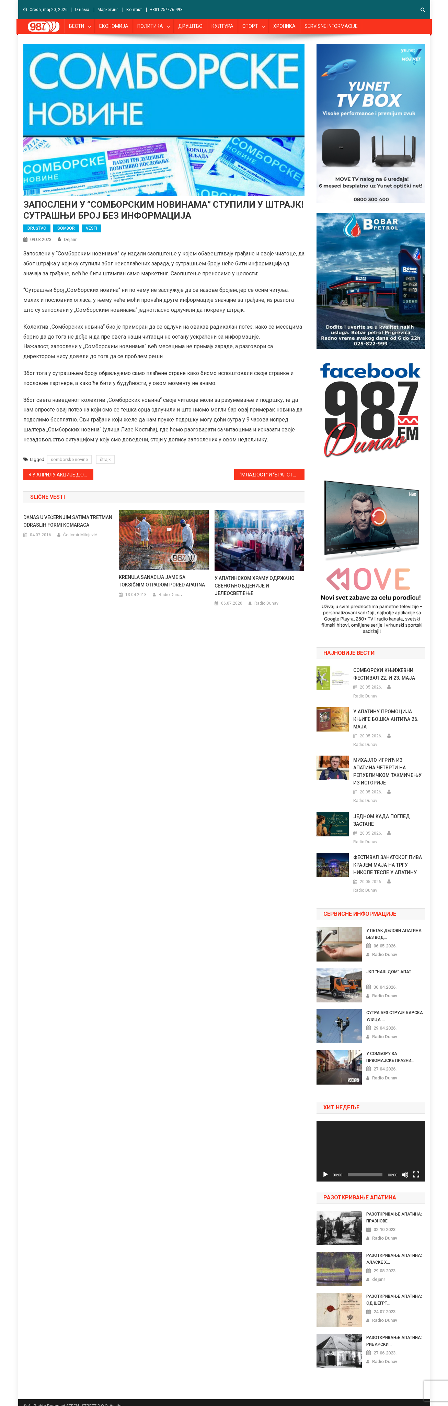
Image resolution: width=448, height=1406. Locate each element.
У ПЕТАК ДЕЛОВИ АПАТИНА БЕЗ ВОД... (393, 926)
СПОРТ (250, 26)
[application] (371, 1143)
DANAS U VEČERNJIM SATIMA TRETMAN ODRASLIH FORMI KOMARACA (67, 521)
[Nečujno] (405, 1167)
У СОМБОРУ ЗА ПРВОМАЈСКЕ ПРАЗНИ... (390, 1049)
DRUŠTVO (36, 228)
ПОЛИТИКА (150, 26)
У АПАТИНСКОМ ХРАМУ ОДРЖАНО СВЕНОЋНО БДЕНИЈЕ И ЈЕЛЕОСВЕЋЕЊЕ (255, 585)
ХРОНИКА (284, 26)
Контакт (134, 9)
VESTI (91, 228)
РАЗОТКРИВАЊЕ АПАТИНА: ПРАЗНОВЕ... (394, 1210)
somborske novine (69, 459)
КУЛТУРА (222, 26)
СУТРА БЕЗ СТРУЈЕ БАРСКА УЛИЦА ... (394, 1008)
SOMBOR (66, 228)
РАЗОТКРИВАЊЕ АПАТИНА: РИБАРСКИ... (394, 1333)
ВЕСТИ (76, 26)
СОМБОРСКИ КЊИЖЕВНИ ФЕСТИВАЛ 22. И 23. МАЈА (383, 674)
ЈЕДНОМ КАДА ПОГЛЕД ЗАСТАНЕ (381, 812)
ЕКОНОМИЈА (113, 26)
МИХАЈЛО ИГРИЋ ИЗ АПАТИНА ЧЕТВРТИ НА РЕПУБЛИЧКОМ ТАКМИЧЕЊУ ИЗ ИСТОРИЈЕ (389, 767)
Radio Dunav (171, 594)
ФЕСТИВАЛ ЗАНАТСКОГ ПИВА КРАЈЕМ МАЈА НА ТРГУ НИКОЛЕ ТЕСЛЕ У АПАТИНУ (387, 857)
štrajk (105, 459)
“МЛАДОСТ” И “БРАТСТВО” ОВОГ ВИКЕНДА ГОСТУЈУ (272, 474)
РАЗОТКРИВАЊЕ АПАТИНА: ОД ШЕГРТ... (394, 1292)
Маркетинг (107, 9)
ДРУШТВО (190, 26)
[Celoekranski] (416, 1167)
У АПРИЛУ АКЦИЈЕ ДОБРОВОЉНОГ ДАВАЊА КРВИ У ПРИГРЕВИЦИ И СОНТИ (63, 474)
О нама (82, 9)
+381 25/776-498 (166, 9)
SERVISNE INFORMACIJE (331, 26)
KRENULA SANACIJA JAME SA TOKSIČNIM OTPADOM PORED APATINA (162, 580)
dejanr (70, 239)
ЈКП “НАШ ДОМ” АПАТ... (390, 964)
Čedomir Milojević (80, 534)
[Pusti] (325, 1167)
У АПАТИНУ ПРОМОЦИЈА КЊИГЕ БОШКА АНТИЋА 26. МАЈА (385, 719)
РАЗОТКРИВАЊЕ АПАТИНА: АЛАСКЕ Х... (394, 1251)
